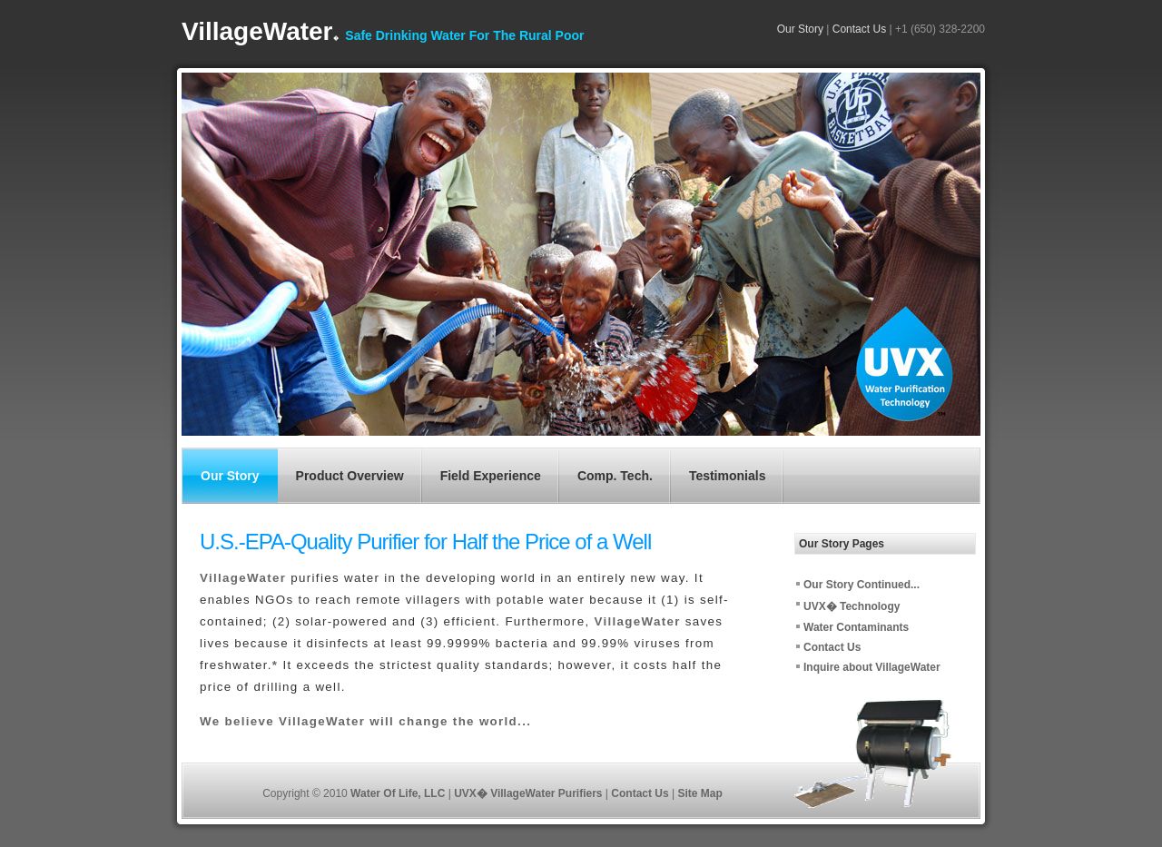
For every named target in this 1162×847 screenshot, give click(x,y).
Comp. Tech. (615, 475)
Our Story (800, 29)
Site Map (699, 793)
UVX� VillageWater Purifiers (530, 793)
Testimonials (727, 475)
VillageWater (260, 31)
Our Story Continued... (861, 584)
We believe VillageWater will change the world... (365, 721)
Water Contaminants (856, 627)
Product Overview (350, 475)
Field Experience (490, 475)
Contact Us (859, 29)
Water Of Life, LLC (399, 793)
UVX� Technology (851, 606)
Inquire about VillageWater (871, 667)
